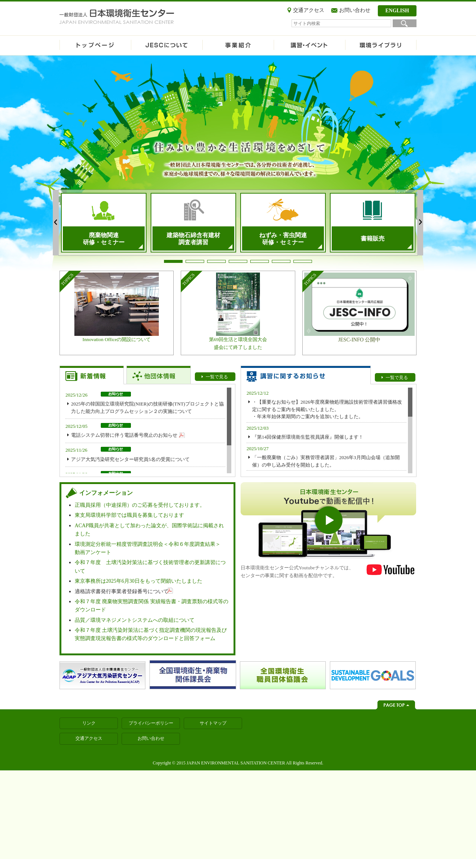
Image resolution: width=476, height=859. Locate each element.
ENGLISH (397, 10)
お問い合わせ (354, 10)
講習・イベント (309, 45)
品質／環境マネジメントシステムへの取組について (134, 620)
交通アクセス (308, 10)
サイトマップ (213, 723)
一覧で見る (217, 376)
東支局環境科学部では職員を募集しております (129, 515)
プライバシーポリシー (151, 723)
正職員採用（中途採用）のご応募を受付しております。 (140, 505)
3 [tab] (216, 261)
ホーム (95, 45)
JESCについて (166, 45)
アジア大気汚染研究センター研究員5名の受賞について (130, 459)
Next (420, 222)
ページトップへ (396, 704)
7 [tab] (302, 261)
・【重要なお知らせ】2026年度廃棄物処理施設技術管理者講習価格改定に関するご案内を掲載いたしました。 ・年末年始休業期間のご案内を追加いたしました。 (327, 409)
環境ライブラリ (380, 45)
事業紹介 (238, 45)
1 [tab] (173, 261)
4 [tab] (238, 261)
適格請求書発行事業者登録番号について (121, 591)
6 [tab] (281, 261)
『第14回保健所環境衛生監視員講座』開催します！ (307, 437)
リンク (89, 723)
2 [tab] (195, 261)
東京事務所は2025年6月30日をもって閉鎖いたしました (138, 581)
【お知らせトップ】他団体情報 (158, 375)
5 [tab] (259, 261)
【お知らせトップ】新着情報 (92, 375)
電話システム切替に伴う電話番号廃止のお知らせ (124, 435)
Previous (56, 222)
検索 (404, 23)
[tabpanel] (103, 222)
